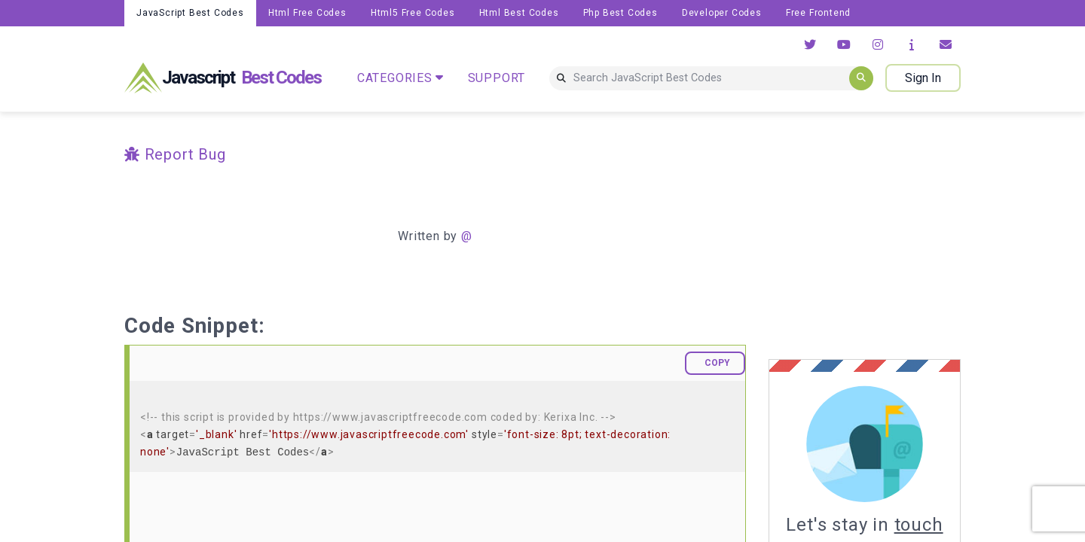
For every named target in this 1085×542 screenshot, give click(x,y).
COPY (717, 363)
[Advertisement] (895, 235)
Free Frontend (818, 13)
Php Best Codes (620, 13)
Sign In (923, 78)
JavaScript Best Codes (190, 13)
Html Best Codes (519, 13)
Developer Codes (722, 13)
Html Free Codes (307, 13)
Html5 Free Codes (413, 13)
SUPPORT (497, 78)
